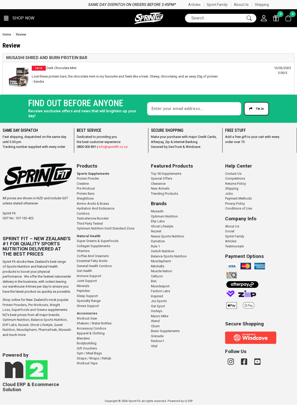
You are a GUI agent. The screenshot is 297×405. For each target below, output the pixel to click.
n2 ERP (188, 401)
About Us (241, 5)
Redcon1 (157, 341)
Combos (83, 213)
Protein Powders (15, 305)
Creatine (83, 183)
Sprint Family (217, 5)
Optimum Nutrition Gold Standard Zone (105, 228)
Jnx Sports (159, 301)
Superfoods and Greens (29, 310)
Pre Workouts (38, 305)
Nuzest (23, 325)
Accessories (87, 313)
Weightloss (85, 198)
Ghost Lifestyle (41, 325)
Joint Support (87, 281)
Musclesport (160, 286)
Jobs (229, 193)
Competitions (235, 178)
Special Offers (161, 178)
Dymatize (158, 241)
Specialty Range (89, 301)
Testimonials (234, 246)
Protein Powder (88, 178)
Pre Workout (86, 188)
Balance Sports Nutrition (49, 320)
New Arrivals (160, 188)
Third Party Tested (90, 223)
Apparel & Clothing (91, 333)
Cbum (155, 326)
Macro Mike (159, 316)
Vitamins (83, 251)
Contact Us (233, 174)
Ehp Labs (158, 221)
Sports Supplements (93, 174)
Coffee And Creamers (93, 256)
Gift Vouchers (87, 348)
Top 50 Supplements (166, 174)
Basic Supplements (165, 331)
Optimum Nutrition (16, 320)
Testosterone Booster (93, 218)
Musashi (65, 330)
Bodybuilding (86, 343)
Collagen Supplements (93, 246)
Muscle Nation (161, 271)
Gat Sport (158, 306)
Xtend (155, 321)
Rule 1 (155, 246)
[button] (19, 18)
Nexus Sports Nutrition (167, 236)
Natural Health (89, 236)
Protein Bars (85, 193)
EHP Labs (10, 325)
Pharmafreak (47, 330)
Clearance (158, 183)
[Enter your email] (194, 108)
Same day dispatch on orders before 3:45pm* (183, 4)
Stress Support (88, 306)
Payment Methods (238, 198)
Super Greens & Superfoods (97, 241)
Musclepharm (27, 330)
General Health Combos (94, 266)
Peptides (83, 291)
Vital (154, 346)
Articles (194, 5)
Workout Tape (87, 363)
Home (7, 34)
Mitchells (157, 266)
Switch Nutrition (162, 251)
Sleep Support (87, 296)
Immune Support (89, 276)
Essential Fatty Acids (92, 261)
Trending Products (164, 193)
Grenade (157, 336)
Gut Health (84, 271)
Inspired (157, 296)
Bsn (154, 281)
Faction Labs (160, 291)
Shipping (262, 5)
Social (229, 231)
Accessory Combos (91, 328)
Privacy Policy (235, 203)
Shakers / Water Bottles (94, 323)
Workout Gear (87, 318)
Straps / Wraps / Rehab (94, 358)
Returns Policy (235, 183)
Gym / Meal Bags (89, 353)
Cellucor (157, 276)
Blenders (83, 338)
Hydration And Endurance (95, 208)
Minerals (83, 286)
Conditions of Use (238, 208)
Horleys (156, 311)
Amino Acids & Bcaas (93, 203)
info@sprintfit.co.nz (113, 147)
